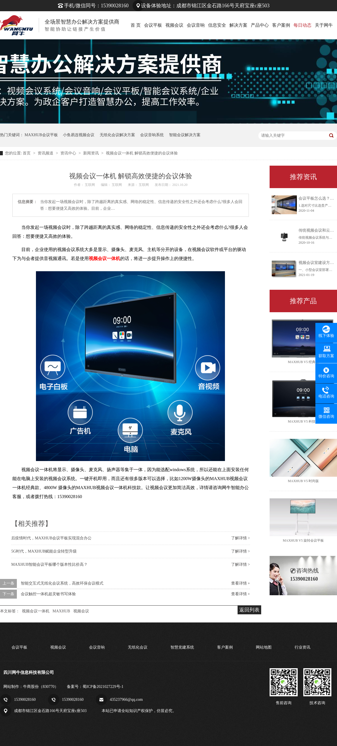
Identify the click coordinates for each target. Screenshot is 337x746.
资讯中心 (68, 153)
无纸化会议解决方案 (117, 135)
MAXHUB (61, 611)
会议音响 (196, 25)
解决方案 (238, 25)
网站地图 (264, 647)
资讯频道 (46, 153)
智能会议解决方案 (185, 135)
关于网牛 (324, 25)
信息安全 (217, 25)
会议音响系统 (152, 135)
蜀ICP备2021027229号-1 (103, 687)
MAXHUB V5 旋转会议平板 (303, 540)
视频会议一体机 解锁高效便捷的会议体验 (142, 153)
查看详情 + (240, 583)
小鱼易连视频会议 (78, 135)
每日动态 (302, 25)
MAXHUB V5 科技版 (303, 421)
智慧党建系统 (182, 647)
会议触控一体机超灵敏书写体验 (48, 594)
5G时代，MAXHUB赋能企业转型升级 (44, 551)
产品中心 (260, 25)
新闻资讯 (91, 153)
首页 (27, 153)
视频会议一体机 (35, 611)
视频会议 (174, 25)
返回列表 (249, 610)
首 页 (136, 25)
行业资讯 (302, 647)
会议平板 (153, 25)
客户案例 (281, 25)
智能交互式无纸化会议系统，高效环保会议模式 (62, 583)
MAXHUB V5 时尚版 (303, 481)
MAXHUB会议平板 (41, 135)
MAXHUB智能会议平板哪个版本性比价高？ (49, 564)
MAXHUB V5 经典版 (303, 362)
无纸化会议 (137, 647)
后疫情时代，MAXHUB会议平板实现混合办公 (51, 538)
